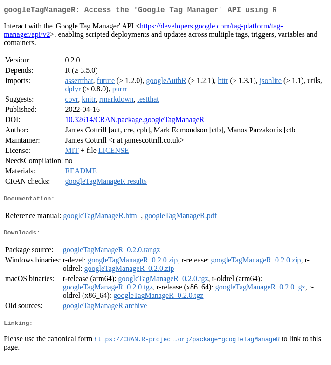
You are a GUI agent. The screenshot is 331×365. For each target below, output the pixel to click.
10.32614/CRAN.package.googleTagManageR (134, 121)
